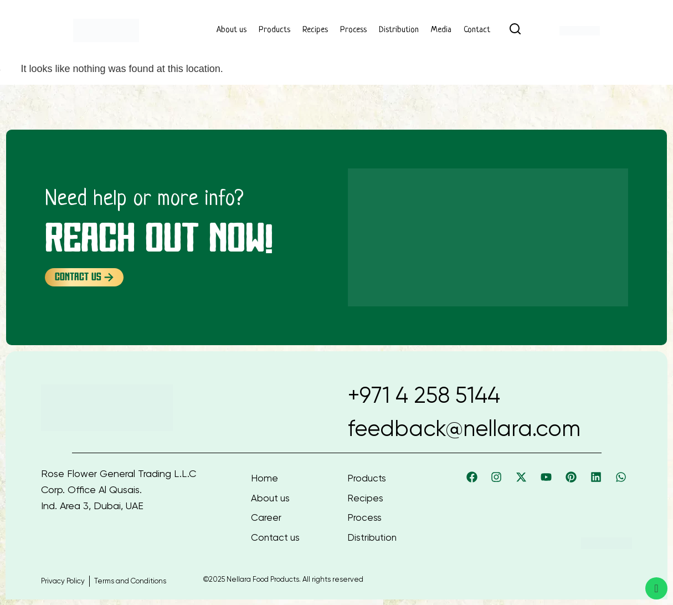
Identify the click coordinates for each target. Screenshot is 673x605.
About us (231, 30)
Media (441, 30)
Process (353, 30)
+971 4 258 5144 (424, 395)
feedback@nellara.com (464, 429)
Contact (477, 30)
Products (274, 30)
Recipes (315, 30)
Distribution (399, 30)
